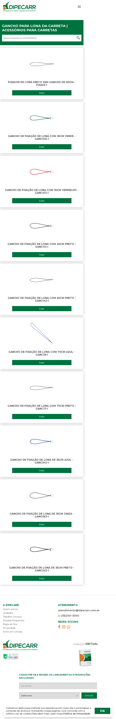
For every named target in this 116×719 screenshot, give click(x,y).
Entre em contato (13, 631)
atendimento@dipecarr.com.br (79, 610)
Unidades (8, 613)
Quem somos (10, 609)
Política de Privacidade (76, 713)
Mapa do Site (10, 624)
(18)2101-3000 (68, 615)
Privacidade (9, 628)
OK (102, 711)
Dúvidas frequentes (13, 620)
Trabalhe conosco (12, 616)
